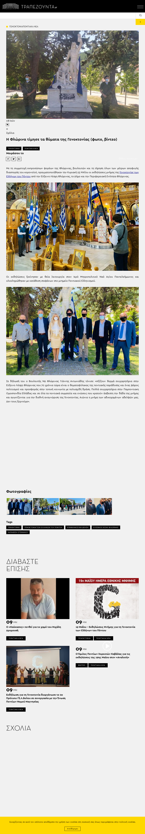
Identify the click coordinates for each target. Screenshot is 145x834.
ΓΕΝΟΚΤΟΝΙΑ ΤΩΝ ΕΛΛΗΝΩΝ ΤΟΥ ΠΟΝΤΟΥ (43, 527)
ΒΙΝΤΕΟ (81, 665)
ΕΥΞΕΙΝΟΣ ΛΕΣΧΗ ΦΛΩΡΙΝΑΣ (105, 527)
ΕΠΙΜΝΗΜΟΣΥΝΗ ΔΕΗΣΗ (77, 527)
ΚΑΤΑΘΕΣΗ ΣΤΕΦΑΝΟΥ (18, 532)
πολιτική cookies (127, 822)
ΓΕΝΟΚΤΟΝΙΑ (14, 148)
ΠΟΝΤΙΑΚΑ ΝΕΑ (31, 148)
